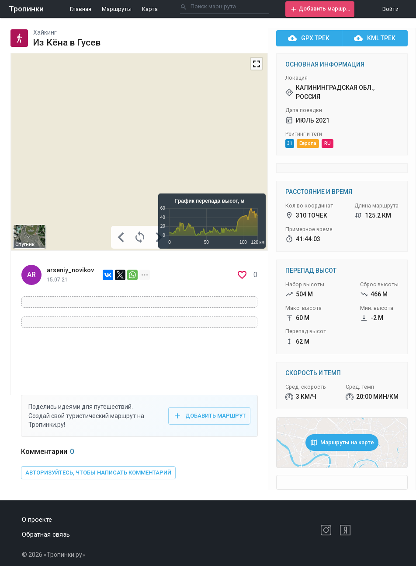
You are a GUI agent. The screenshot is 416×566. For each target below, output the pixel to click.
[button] (319, 9)
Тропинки (26, 8)
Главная (80, 9)
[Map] (139, 151)
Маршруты (117, 9)
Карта (150, 9)
